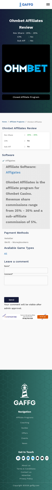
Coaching (24, 422)
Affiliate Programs (17, 122)
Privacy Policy (26, 478)
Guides (24, 428)
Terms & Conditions (26, 469)
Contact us (26, 472)
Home (4, 122)
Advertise (26, 475)
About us (26, 465)
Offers (25, 433)
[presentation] (25, 291)
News (24, 443)
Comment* (8, 274)
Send (11, 299)
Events (24, 438)
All (5, 253)
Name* (7, 266)
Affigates (13, 172)
